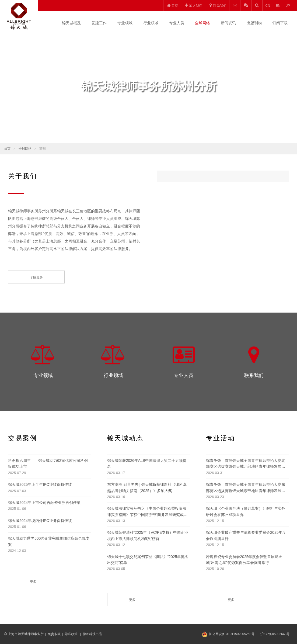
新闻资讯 (228, 23)
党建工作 (99, 23)
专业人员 (176, 23)
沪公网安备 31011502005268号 (231, 634)
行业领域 (150, 23)
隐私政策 (71, 634)
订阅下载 (280, 23)
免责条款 (54, 634)
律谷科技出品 (92, 634)
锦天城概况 (71, 23)
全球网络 (202, 23)
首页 (7, 149)
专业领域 (124, 23)
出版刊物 (254, 23)
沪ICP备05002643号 (275, 634)
